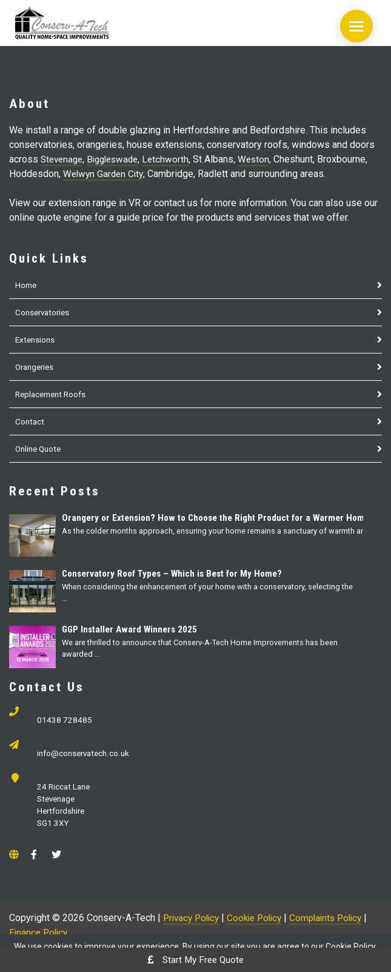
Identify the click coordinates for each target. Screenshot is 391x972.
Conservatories (45, 312)
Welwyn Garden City (105, 173)
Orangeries (37, 367)
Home (27, 285)
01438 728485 (65, 721)
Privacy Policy (193, 923)
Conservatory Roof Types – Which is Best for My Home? (180, 573)
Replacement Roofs (54, 394)
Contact (31, 421)
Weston (263, 159)
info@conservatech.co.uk (86, 755)
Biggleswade (118, 159)
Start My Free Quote (195, 959)
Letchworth (174, 159)
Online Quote (40, 449)
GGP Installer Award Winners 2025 (134, 629)
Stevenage (63, 159)
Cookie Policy (261, 923)
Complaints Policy (336, 923)
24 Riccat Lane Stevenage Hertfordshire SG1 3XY (65, 809)
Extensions (37, 339)
